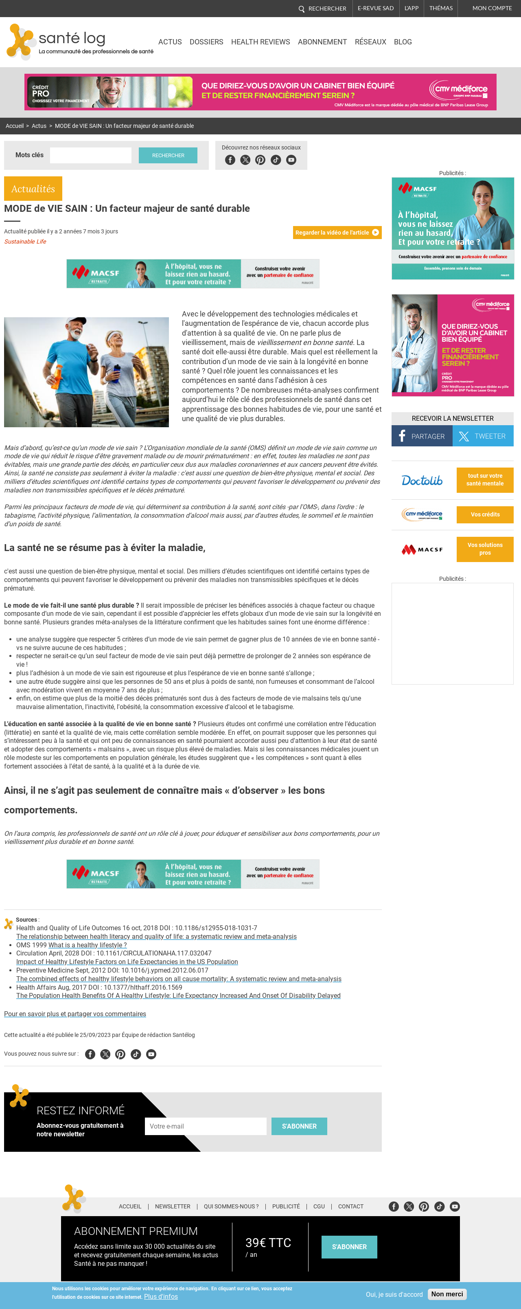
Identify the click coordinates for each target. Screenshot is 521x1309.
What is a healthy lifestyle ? (87, 945)
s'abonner (349, 1247)
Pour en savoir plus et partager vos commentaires (75, 1014)
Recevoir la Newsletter (453, 418)
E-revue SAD (376, 8)
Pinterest (261, 159)
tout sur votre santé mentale (485, 479)
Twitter (246, 159)
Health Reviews (260, 42)
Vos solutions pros (485, 549)
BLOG (403, 42)
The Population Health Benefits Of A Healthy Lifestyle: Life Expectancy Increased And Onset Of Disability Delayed (178, 995)
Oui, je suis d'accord (394, 1294)
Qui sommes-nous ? (231, 1207)
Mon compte (492, 8)
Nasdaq (444, 36)
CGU (319, 1207)
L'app (412, 8)
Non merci (447, 1294)
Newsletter (172, 1207)
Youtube (151, 1053)
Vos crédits (485, 514)
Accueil (15, 126)
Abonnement (322, 42)
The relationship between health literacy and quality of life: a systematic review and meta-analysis (156, 936)
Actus (170, 42)
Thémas (441, 8)
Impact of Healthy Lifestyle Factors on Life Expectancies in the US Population (127, 962)
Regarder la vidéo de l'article (332, 232)
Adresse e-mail (167, 1113)
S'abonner (299, 1126)
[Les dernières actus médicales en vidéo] (453, 682)
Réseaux (370, 42)
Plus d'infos (161, 1296)
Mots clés (29, 155)
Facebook (231, 159)
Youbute (292, 159)
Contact (350, 1207)
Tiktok (276, 159)
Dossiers (206, 42)
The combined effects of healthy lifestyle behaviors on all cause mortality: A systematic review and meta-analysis (178, 979)
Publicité (286, 1207)
